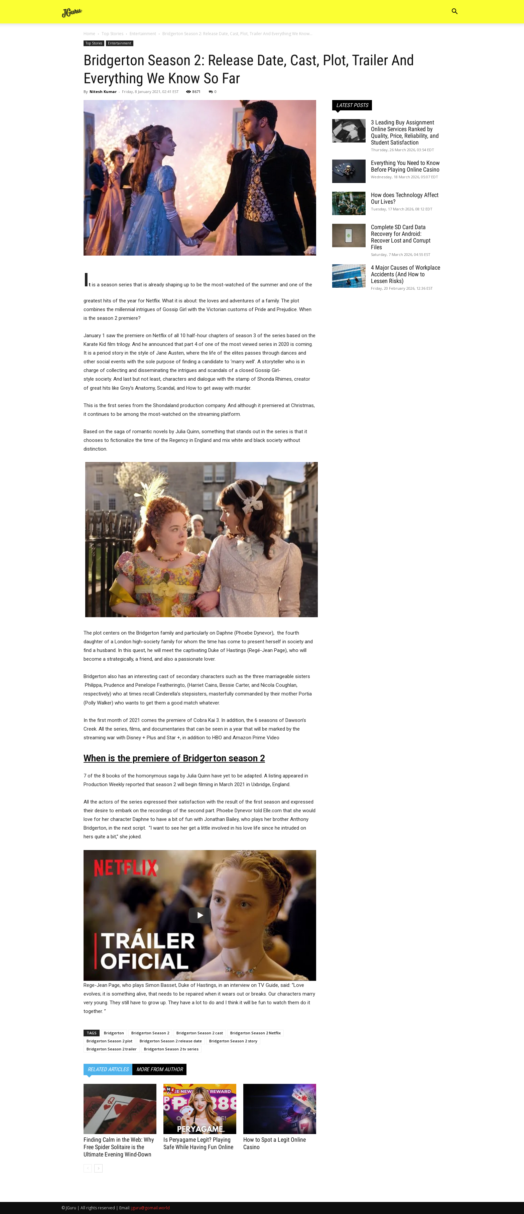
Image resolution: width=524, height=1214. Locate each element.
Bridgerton (114, 1032)
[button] (454, 12)
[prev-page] (88, 1168)
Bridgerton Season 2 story (233, 1040)
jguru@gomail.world (150, 1208)
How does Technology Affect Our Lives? (404, 198)
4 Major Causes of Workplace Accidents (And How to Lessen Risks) (405, 274)
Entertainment (143, 33)
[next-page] (98, 1168)
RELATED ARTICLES (108, 1069)
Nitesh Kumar (103, 91)
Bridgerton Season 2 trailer (112, 1048)
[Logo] (72, 12)
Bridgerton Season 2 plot (109, 1040)
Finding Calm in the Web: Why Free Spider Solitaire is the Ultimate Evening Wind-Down (119, 1147)
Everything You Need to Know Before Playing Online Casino (405, 166)
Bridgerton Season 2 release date (171, 1040)
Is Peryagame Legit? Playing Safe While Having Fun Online (198, 1143)
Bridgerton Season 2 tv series (171, 1048)
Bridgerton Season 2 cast (199, 1032)
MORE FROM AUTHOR (159, 1069)
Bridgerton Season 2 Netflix (255, 1032)
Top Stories (112, 33)
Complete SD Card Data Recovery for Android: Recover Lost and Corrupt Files (400, 237)
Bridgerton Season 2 (150, 1032)
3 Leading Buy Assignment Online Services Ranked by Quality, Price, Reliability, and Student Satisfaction (405, 132)
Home (89, 33)
